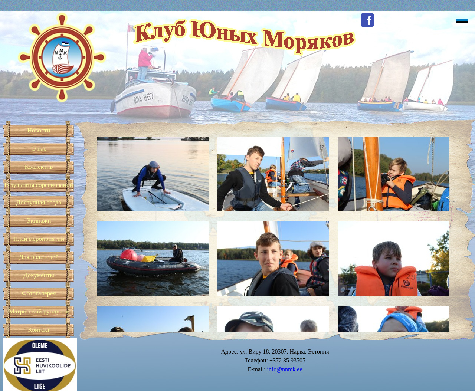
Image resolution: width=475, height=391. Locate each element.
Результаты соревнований (38, 184)
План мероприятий (38, 238)
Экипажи (38, 220)
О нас (38, 148)
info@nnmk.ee (284, 369)
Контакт (39, 329)
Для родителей (39, 256)
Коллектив (39, 166)
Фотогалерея (39, 293)
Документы (38, 275)
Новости (38, 130)
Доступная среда (38, 202)
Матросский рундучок (39, 311)
